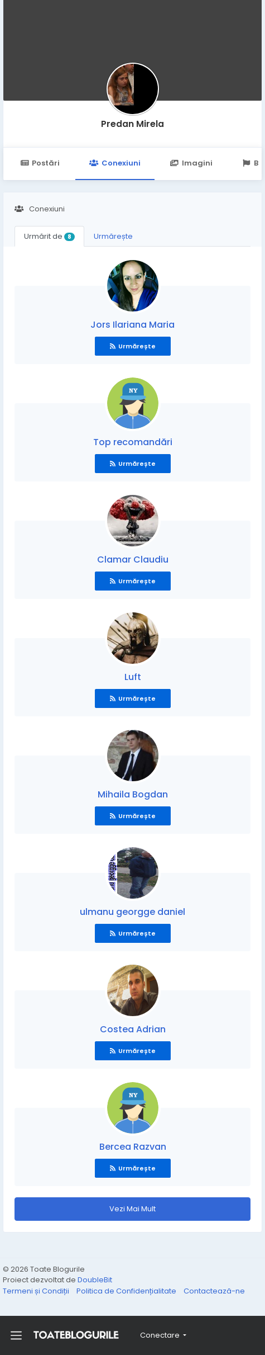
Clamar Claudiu (132, 559)
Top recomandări (132, 442)
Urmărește (113, 236)
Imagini (191, 163)
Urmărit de (49, 236)
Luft (132, 677)
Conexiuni (114, 163)
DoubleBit (95, 1279)
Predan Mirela (132, 124)
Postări (40, 163)
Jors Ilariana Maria (132, 324)
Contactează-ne (214, 1291)
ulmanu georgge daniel (132, 911)
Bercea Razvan (132, 1146)
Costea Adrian (133, 1029)
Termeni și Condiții (37, 1291)
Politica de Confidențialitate (127, 1291)
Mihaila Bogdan (133, 794)
